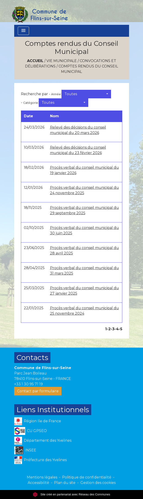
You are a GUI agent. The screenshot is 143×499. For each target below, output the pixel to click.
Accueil (35, 61)
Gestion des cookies (98, 483)
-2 (109, 329)
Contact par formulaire (38, 391)
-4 (116, 329)
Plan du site (64, 483)
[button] (86, 94)
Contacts (32, 357)
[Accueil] (39, 12)
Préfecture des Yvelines (40, 460)
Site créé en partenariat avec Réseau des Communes (71, 494)
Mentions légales (42, 477)
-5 (120, 329)
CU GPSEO (30, 431)
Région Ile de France (37, 421)
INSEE (25, 450)
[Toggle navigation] (23, 31)
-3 (112, 329)
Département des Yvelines (42, 441)
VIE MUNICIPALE (61, 61)
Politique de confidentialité (86, 477)
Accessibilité (38, 483)
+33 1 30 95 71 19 (28, 384)
